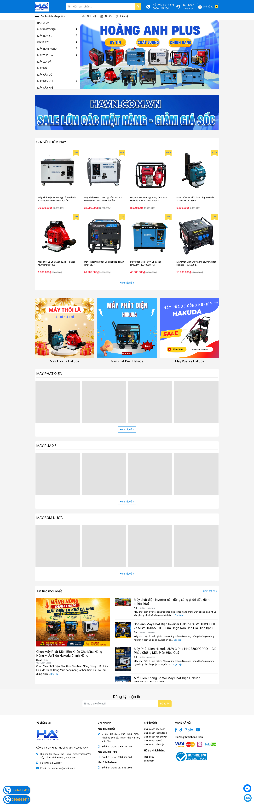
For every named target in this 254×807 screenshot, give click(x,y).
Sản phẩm (149, 760)
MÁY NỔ (42, 68)
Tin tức (109, 16)
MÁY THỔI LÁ (45, 55)
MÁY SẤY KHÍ (45, 87)
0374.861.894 (125, 767)
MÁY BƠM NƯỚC (47, 48)
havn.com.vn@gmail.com (61, 768)
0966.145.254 (161, 8)
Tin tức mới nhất (49, 591)
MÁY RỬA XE (44, 35)
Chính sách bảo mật (154, 744)
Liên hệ (124, 16)
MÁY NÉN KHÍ (45, 81)
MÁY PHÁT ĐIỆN (46, 29)
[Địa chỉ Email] (127, 703)
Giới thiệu (92, 16)
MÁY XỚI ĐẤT (45, 61)
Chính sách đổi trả (153, 740)
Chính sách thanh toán (155, 733)
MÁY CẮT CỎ (44, 74)
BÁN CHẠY (43, 22)
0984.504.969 (125, 757)
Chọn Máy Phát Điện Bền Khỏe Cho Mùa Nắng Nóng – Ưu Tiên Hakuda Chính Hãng (69, 653)
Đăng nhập (188, 8)
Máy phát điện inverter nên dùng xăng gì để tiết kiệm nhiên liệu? (172, 601)
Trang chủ (149, 756)
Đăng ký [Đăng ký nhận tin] (165, 703)
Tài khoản (188, 4)
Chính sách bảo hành (154, 729)
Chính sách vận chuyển (155, 736)
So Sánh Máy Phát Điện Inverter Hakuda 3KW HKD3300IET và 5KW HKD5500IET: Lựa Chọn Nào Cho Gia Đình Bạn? (176, 626)
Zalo (189, 730)
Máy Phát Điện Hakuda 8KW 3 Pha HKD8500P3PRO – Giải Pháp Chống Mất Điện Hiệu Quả (175, 651)
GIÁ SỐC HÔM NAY (51, 142)
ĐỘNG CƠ (42, 42)
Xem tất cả (127, 282)
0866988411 (56, 762)
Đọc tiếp (54, 674)
